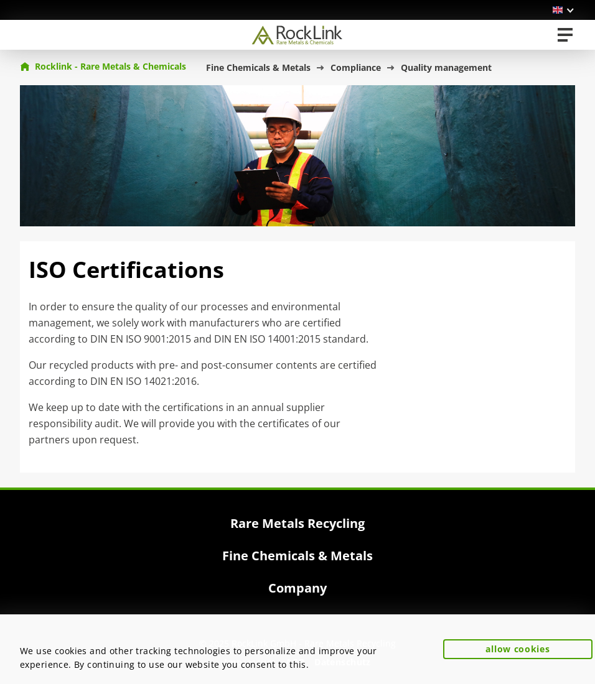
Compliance (355, 67)
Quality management (446, 67)
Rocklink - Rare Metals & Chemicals (103, 66)
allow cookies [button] (517, 649)
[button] (564, 10)
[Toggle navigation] (565, 34)
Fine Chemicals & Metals (258, 67)
